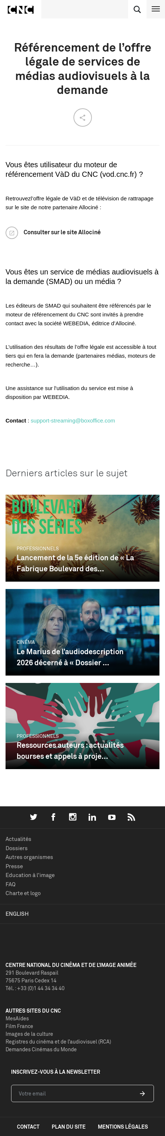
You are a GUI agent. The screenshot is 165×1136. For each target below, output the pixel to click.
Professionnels (38, 548)
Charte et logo (23, 893)
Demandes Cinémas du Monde (41, 1049)
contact (28, 1126)
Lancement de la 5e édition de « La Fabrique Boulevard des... (75, 563)
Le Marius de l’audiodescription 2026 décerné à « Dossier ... (70, 657)
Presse (14, 866)
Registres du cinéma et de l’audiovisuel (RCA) (58, 1041)
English (17, 913)
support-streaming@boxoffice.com (73, 420)
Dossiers (17, 848)
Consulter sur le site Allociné (62, 232)
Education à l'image (30, 875)
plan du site (69, 1126)
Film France (19, 1026)
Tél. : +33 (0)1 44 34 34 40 (35, 988)
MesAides (17, 1018)
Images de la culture (29, 1034)
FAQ (11, 884)
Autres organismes (29, 856)
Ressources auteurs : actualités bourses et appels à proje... (70, 750)
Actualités (18, 838)
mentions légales (123, 1126)
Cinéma (26, 642)
